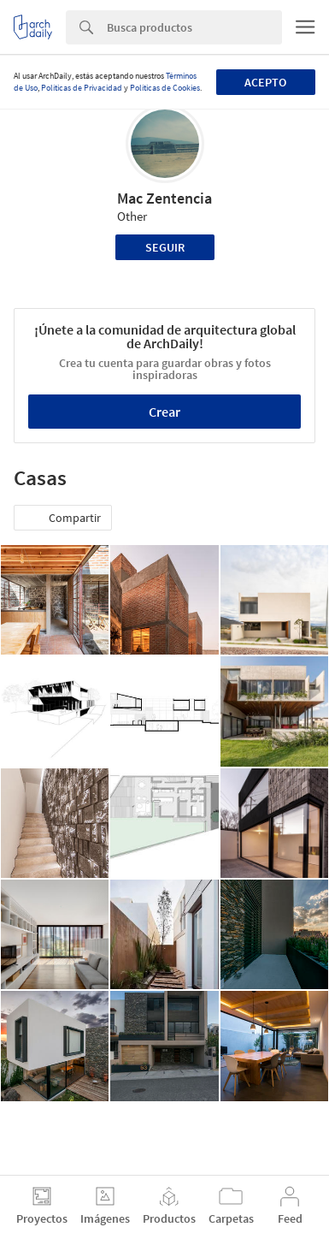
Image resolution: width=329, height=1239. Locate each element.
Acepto (265, 82)
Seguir (165, 247)
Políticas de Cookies (165, 87)
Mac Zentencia (164, 198)
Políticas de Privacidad (81, 87)
